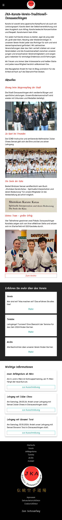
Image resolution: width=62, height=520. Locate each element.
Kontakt (31, 461)
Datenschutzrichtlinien (31, 500)
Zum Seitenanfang (31, 511)
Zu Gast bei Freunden (15, 134)
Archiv (31, 457)
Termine (31, 454)
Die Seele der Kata (14, 181)
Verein (30, 448)
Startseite (31, 445)
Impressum (31, 497)
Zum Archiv (31, 275)
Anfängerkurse (31, 451)
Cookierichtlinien (31, 503)
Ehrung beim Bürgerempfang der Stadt (23, 87)
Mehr (31, 309)
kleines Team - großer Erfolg (18, 215)
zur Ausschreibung (31, 387)
